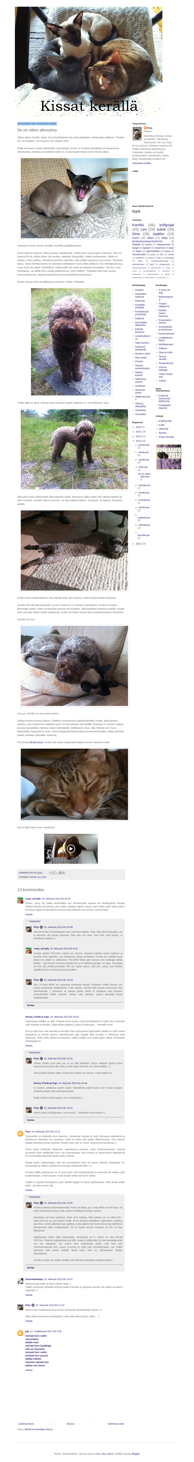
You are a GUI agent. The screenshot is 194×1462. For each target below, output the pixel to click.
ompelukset (137, 277)
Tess (27, 1131)
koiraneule (136, 274)
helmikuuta (144, 525)
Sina (44, 877)
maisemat (160, 247)
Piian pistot (141, 357)
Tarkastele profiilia (141, 163)
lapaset (146, 247)
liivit (161, 254)
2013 (139, 441)
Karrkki (32, 877)
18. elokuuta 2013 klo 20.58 (58, 927)
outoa (150, 258)
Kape (168, 268)
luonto (148, 244)
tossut (167, 251)
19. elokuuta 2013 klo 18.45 (58, 1203)
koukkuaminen (153, 274)
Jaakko (158, 234)
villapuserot (164, 264)
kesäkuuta (144, 492)
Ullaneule (163, 428)
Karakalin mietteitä (140, 306)
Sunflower (140, 386)
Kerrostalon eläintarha (141, 324)
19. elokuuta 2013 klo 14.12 (45, 1131)
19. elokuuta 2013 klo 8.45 (64, 948)
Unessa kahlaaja (163, 368)
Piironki (139, 361)
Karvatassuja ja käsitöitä (142, 313)
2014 (139, 436)
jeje (27, 1331)
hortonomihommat (159, 261)
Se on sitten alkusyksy (144, 477)
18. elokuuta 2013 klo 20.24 (56, 898)
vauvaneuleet (139, 254)
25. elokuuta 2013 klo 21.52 (50, 1305)
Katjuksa (139, 318)
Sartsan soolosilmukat (142, 367)
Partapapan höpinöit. (165, 406)
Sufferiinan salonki (140, 380)
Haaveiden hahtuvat (140, 295)
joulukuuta (144, 445)
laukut (167, 274)
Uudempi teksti (26, 1423)
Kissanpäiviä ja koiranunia (165, 328)
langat (135, 247)
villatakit (136, 244)
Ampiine (139, 290)
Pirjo (36, 927)
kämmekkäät (152, 251)
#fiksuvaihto (156, 268)
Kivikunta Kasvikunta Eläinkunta (164, 398)
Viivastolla (140, 410)
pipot (171, 247)
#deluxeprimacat (139, 268)
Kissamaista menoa (165, 321)
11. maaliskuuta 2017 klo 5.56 (45, 1331)
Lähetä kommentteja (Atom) (38, 1429)
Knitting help (165, 421)
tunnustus (162, 277)
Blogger (136, 1453)
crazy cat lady (33, 898)
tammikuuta (144, 535)
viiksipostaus (36, 742)
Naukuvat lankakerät (140, 348)
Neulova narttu (142, 353)
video (150, 237)
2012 (139, 543)
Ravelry (163, 432)
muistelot (139, 258)
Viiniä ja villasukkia (140, 405)
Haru (140, 261)
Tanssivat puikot (140, 391)
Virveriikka (140, 414)
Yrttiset (162, 380)
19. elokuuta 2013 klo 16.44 (72, 1083)
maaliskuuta (144, 517)
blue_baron (108, 1453)
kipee (138, 251)
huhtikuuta (144, 507)
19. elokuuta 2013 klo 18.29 (58, 980)
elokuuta (143, 467)
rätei (159, 258)
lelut (152, 264)
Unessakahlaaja (34, 1279)
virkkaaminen (163, 244)
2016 (139, 427)
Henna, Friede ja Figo (37, 1016)
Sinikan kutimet (139, 374)
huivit (135, 237)
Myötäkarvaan (166, 344)
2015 (139, 431)
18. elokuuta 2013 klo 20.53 (64, 1016)
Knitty (162, 425)
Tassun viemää (162, 358)
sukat (161, 229)
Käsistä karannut (139, 330)
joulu (153, 254)
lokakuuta (144, 452)
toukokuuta (144, 500)
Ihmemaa (140, 300)
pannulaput (149, 277)
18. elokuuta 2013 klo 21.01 (58, 1058)
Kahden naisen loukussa (163, 313)
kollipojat (166, 225)
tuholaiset (169, 258)
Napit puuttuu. (142, 342)
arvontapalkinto (149, 271)
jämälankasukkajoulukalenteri (147, 241)
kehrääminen (138, 264)
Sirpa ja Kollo (166, 352)
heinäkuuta (144, 485)
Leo (39, 877)
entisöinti (166, 271)
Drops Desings (166, 437)
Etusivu (70, 1423)
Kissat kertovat (166, 333)
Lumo (134, 271)
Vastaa (29, 914)
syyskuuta (144, 459)
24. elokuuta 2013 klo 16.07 (58, 1279)
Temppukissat (166, 363)
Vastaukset (34, 921)
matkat (171, 254)
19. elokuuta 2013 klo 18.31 (58, 1108)
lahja (165, 237)
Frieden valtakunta (164, 305)
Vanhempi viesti (116, 1423)
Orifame (163, 348)
